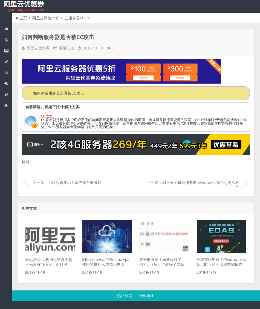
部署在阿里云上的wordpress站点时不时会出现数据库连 (221, 262)
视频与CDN (8, 83)
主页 (23, 17)
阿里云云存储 (8, 72)
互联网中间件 (8, 94)
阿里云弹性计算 (8, 50)
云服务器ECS (75, 17)
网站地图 (147, 295)
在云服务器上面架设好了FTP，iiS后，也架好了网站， (163, 262)
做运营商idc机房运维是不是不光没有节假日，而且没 (49, 262)
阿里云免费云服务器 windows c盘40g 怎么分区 (200, 184)
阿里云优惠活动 (8, 39)
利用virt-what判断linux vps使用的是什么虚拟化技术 (105, 262)
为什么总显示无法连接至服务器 (75, 182)
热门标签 (124, 295)
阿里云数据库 (8, 61)
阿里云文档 (8, 105)
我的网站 (24, 6)
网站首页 (8, 28)
